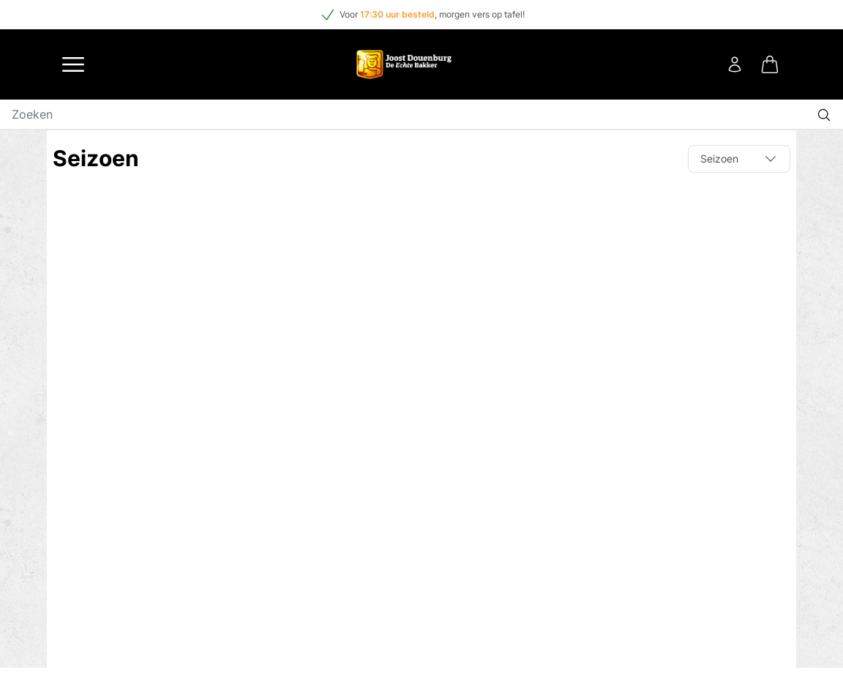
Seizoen (739, 159)
